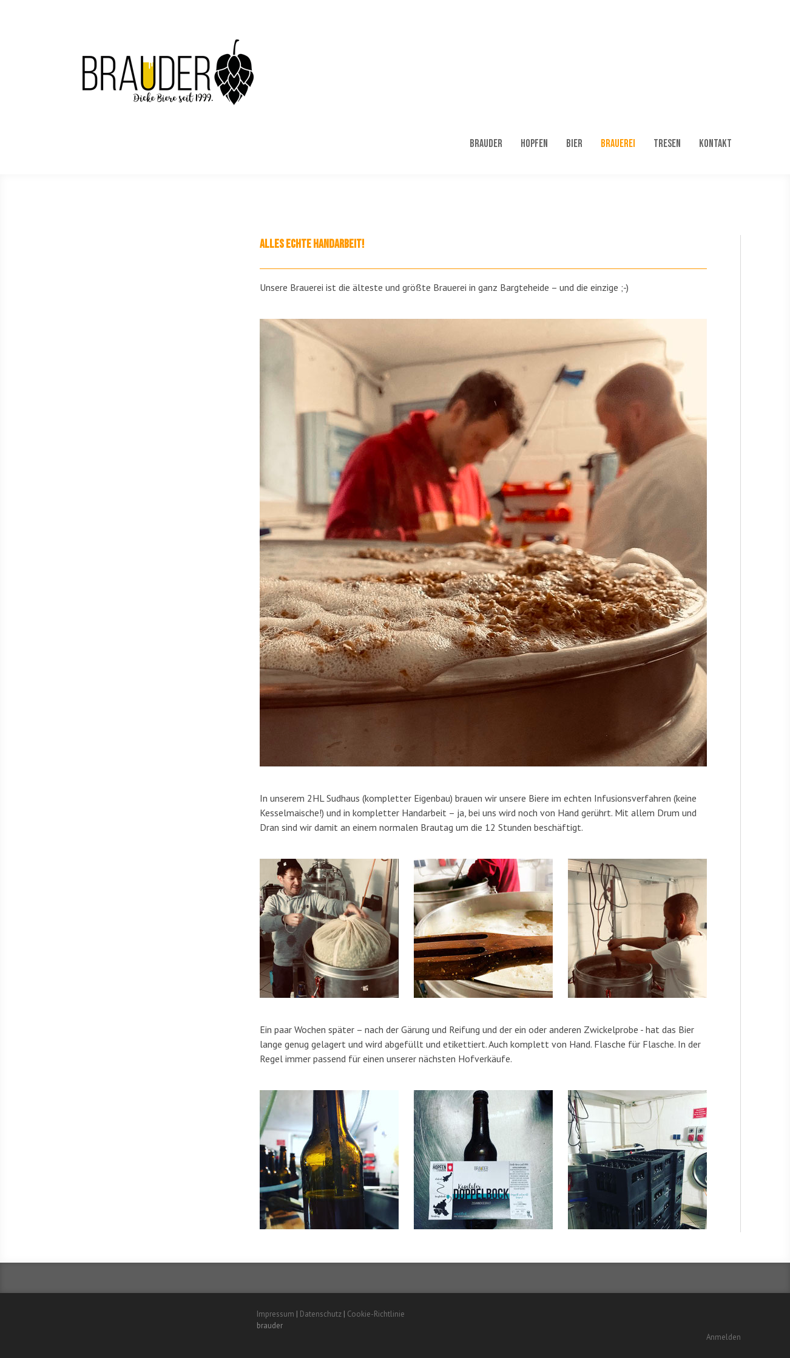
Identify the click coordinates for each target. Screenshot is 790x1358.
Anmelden (723, 1337)
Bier (574, 143)
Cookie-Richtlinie (376, 1314)
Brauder (486, 143)
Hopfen (534, 143)
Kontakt (715, 143)
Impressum (275, 1314)
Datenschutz (321, 1314)
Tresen (667, 143)
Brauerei (618, 143)
